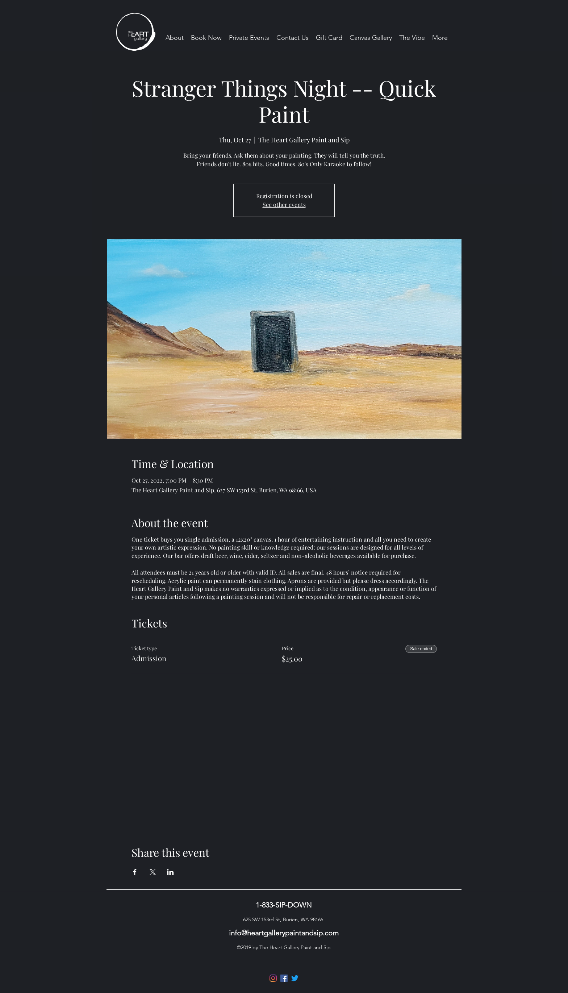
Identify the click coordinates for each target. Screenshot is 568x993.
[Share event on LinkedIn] (170, 872)
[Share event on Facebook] (134, 872)
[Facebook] (284, 978)
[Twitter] (294, 978)
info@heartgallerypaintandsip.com (284, 933)
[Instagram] (273, 978)
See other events (284, 204)
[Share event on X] (152, 872)
